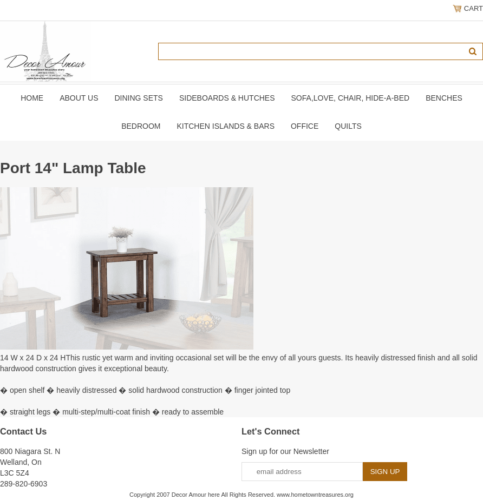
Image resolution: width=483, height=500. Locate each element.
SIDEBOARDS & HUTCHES (227, 98)
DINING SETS (138, 98)
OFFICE (304, 126)
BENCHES (444, 98)
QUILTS (348, 126)
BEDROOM (140, 126)
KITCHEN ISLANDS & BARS (226, 126)
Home (32, 98)
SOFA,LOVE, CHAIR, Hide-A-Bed (350, 98)
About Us (79, 98)
